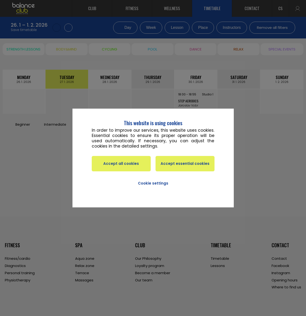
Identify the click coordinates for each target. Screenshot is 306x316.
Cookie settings (153, 183)
